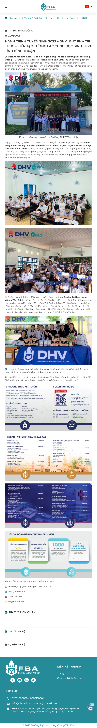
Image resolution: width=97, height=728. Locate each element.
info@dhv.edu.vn (22, 703)
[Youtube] (19, 680)
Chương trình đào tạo (69, 678)
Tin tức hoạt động (66, 18)
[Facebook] (12, 680)
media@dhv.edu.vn (45, 703)
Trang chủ (15, 18)
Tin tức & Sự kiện (33, 18)
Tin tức (49, 18)
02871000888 (20, 698)
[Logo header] (48, 7)
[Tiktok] (33, 680)
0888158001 (37, 698)
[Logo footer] (23, 668)
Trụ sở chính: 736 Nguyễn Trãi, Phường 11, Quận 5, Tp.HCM (45, 708)
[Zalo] (26, 680)
